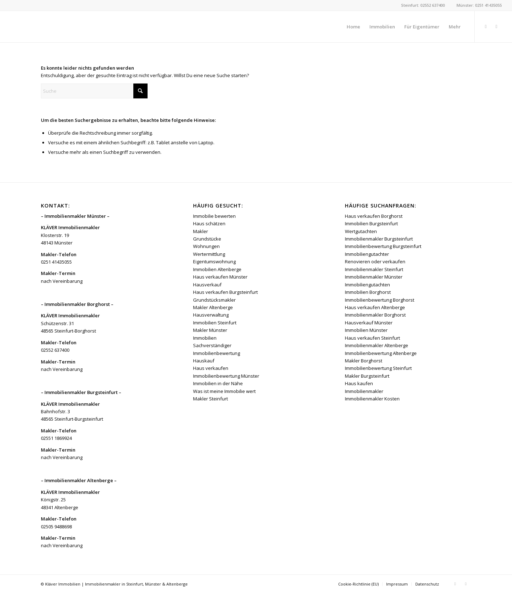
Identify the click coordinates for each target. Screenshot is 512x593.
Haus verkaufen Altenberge (375, 307)
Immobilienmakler (364, 391)
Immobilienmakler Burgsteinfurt (379, 239)
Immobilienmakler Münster (373, 277)
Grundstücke (207, 239)
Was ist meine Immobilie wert (224, 391)
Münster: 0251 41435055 (479, 5)
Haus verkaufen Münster (220, 277)
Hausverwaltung (211, 315)
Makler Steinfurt (210, 398)
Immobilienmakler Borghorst (375, 315)
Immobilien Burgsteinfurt (371, 223)
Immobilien (205, 338)
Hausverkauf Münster (369, 322)
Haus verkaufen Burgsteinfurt (225, 292)
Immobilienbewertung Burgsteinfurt (383, 246)
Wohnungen (206, 246)
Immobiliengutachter (367, 254)
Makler (200, 231)
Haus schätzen (209, 223)
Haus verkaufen (210, 368)
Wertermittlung (209, 254)
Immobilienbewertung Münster (226, 376)
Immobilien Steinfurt (214, 322)
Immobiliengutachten (367, 284)
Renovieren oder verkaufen (375, 261)
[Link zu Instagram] (496, 26)
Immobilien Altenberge (217, 269)
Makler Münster (210, 330)
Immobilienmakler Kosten (372, 398)
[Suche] (94, 90)
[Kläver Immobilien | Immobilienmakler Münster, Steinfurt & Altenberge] (63, 26)
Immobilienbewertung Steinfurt (378, 368)
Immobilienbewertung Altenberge (381, 353)
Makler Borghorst (363, 360)
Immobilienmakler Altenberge (376, 345)
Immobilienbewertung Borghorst (379, 300)
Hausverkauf (207, 284)
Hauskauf (203, 360)
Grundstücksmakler (214, 300)
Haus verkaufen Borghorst (373, 216)
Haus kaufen (359, 383)
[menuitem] (353, 26)
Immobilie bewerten (214, 216)
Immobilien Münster (366, 330)
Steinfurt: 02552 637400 (423, 5)
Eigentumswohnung (214, 261)
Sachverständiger (212, 345)
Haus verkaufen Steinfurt (372, 338)
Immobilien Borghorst (368, 292)
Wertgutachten (361, 231)
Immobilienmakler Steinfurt (374, 269)
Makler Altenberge (213, 307)
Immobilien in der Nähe (218, 383)
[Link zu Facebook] (485, 26)
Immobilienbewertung (216, 353)
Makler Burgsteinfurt (367, 376)
